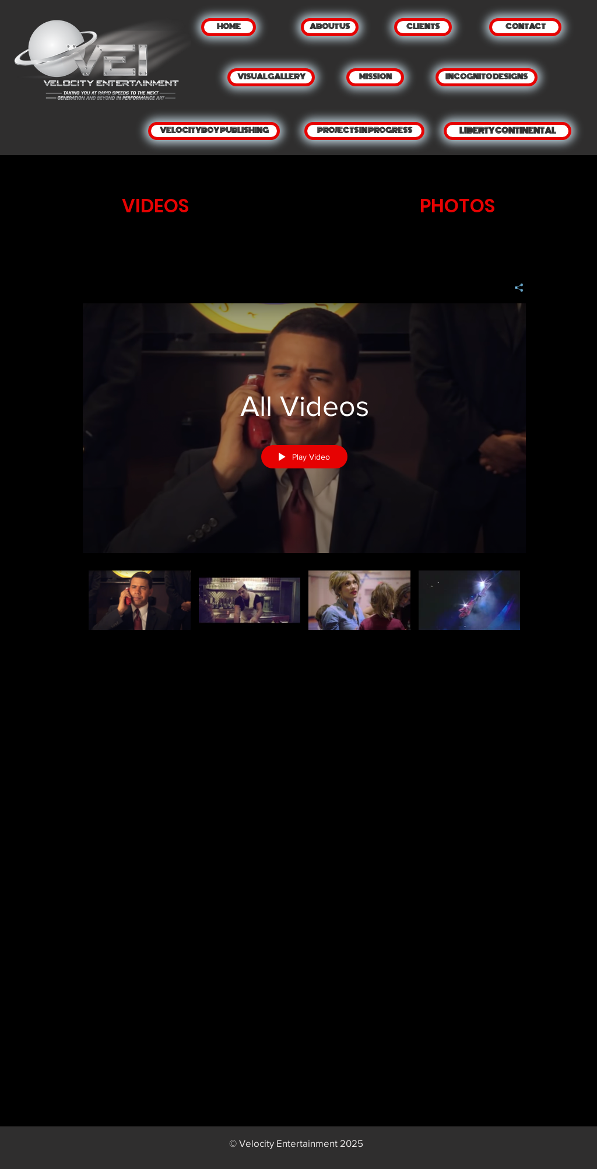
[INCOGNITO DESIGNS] (487, 77)
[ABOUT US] (330, 27)
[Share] (514, 288)
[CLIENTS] (423, 27)
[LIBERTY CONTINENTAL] (507, 131)
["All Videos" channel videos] (304, 608)
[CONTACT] (525, 27)
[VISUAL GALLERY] (271, 77)
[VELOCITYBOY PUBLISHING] (214, 131)
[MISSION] (375, 77)
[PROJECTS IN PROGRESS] (364, 131)
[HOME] (228, 27)
